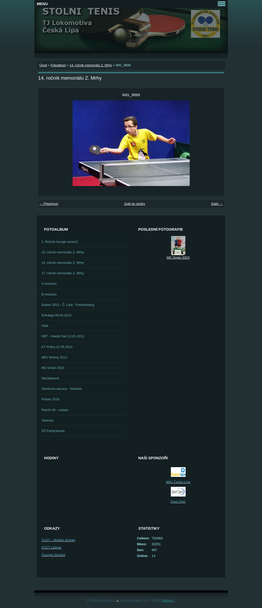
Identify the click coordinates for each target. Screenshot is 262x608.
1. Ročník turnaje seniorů (60, 242)
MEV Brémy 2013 (54, 357)
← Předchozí (48, 204)
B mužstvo (49, 294)
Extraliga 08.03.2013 (56, 315)
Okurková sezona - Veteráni (62, 389)
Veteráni (47, 420)
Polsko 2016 (50, 399)
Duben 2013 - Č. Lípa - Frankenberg (68, 305)
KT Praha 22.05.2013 (57, 347)
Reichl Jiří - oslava (55, 410)
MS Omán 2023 (53, 368)
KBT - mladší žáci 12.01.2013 (63, 336)
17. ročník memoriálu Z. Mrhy (63, 273)
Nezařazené (50, 378)
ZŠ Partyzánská (53, 431)
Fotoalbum (58, 65)
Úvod (43, 65)
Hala (45, 326)
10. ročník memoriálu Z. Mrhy (63, 252)
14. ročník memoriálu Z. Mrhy (91, 65)
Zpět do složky (134, 204)
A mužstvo (49, 284)
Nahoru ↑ (168, 600)
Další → (217, 204)
